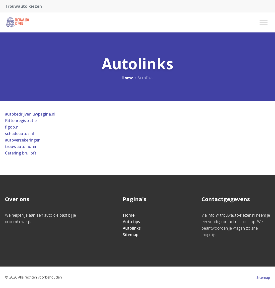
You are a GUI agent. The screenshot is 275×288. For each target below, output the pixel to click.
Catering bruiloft (20, 153)
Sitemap (130, 234)
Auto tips (131, 221)
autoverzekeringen (23, 140)
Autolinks (132, 228)
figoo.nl (12, 127)
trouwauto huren (21, 146)
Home (128, 78)
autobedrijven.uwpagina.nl (30, 114)
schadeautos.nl (19, 133)
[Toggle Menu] (264, 22)
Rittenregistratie (21, 120)
